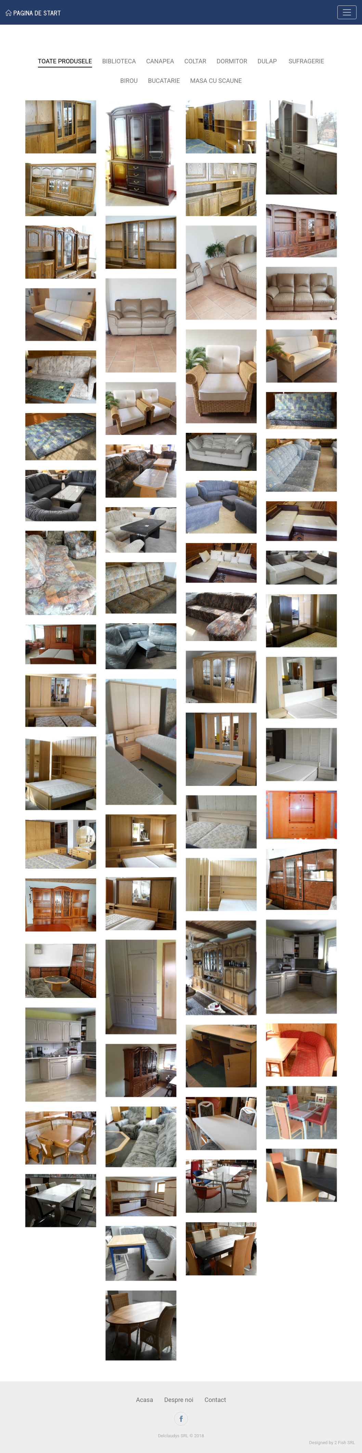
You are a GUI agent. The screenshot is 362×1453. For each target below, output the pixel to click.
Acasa (144, 1399)
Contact (215, 1399)
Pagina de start (33, 13)
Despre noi (178, 1399)
